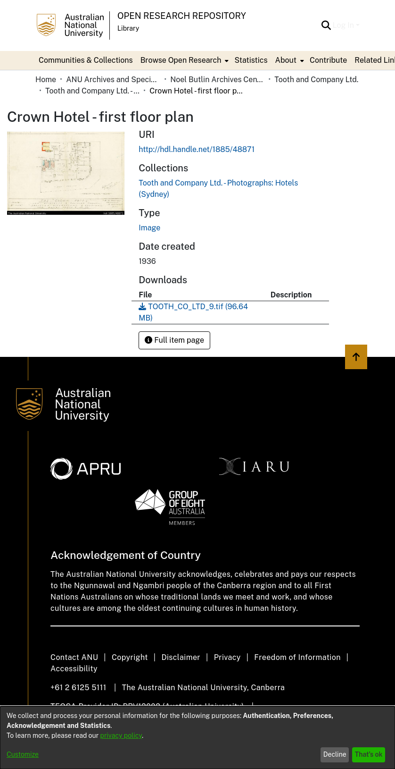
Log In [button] (344, 25)
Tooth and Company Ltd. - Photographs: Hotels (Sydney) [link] (92, 90)
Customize (23, 754)
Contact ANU (74, 657)
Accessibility (74, 668)
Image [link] (149, 227)
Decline (334, 754)
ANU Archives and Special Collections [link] (113, 79)
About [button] (285, 60)
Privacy (227, 657)
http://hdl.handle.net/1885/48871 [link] (197, 149)
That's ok (369, 754)
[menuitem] (184, 60)
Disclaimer (180, 657)
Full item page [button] (174, 340)
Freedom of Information (297, 657)
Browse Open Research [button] (181, 60)
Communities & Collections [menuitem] (86, 60)
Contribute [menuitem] (328, 60)
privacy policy (121, 735)
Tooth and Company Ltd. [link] (316, 79)
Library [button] (128, 28)
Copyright (130, 657)
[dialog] (197, 737)
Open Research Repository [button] (181, 16)
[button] (326, 25)
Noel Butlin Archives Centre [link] (217, 79)
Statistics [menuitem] (250, 60)
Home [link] (45, 79)
